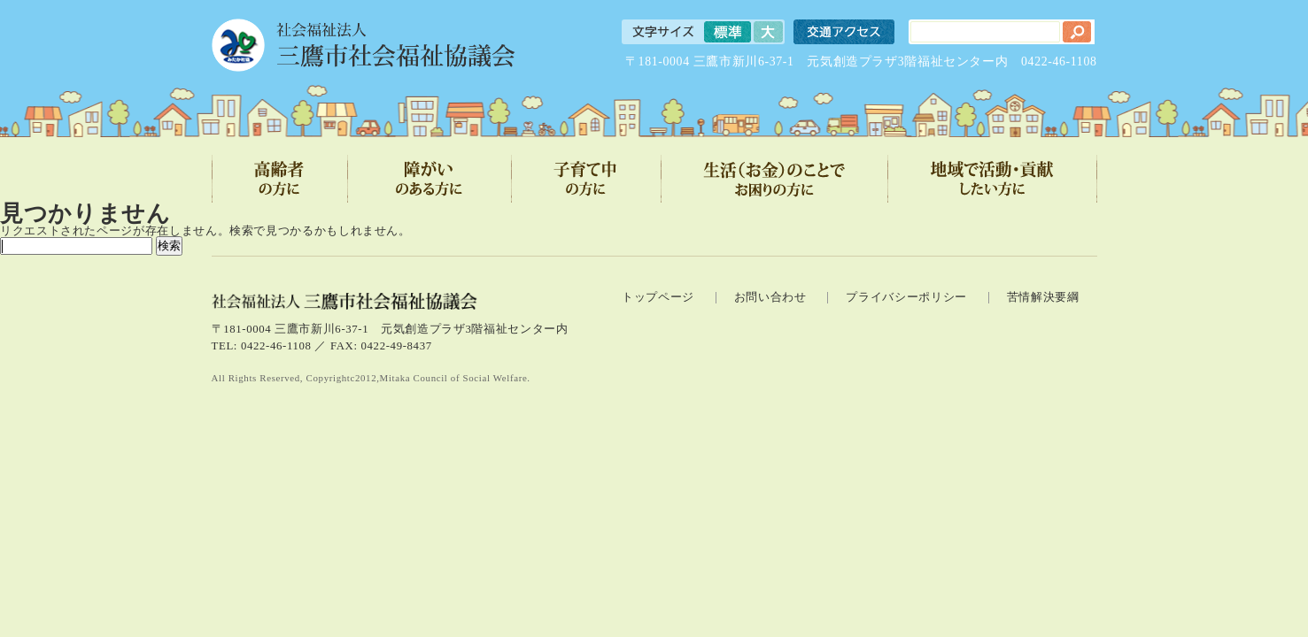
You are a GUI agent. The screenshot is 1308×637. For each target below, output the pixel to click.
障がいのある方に (430, 179)
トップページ (658, 297)
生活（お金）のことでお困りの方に (775, 179)
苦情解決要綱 (1043, 297)
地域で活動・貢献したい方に (992, 179)
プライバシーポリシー (906, 297)
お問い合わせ (770, 297)
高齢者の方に (280, 179)
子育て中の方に (587, 179)
